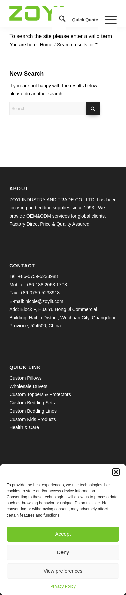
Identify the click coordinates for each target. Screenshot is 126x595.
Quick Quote (85, 19)
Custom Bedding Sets (32, 402)
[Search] (59, 20)
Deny (63, 552)
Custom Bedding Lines (33, 411)
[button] (116, 472)
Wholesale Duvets (28, 386)
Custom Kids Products (32, 419)
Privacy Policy (63, 586)
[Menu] (107, 20)
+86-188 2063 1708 (46, 284)
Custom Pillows (25, 378)
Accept (63, 534)
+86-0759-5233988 (38, 276)
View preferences (63, 571)
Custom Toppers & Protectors (40, 394)
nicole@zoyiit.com (45, 301)
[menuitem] (59, 20)
